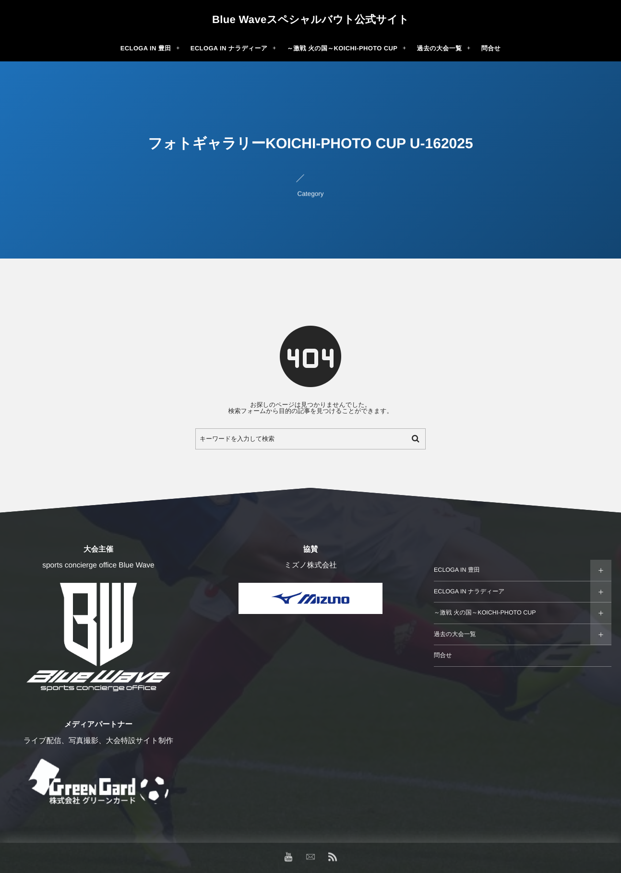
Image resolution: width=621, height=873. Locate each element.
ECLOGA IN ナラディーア (469, 591)
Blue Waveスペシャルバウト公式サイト (310, 19)
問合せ (443, 655)
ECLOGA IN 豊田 (457, 569)
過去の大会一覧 (455, 634)
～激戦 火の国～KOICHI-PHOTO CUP (485, 612)
